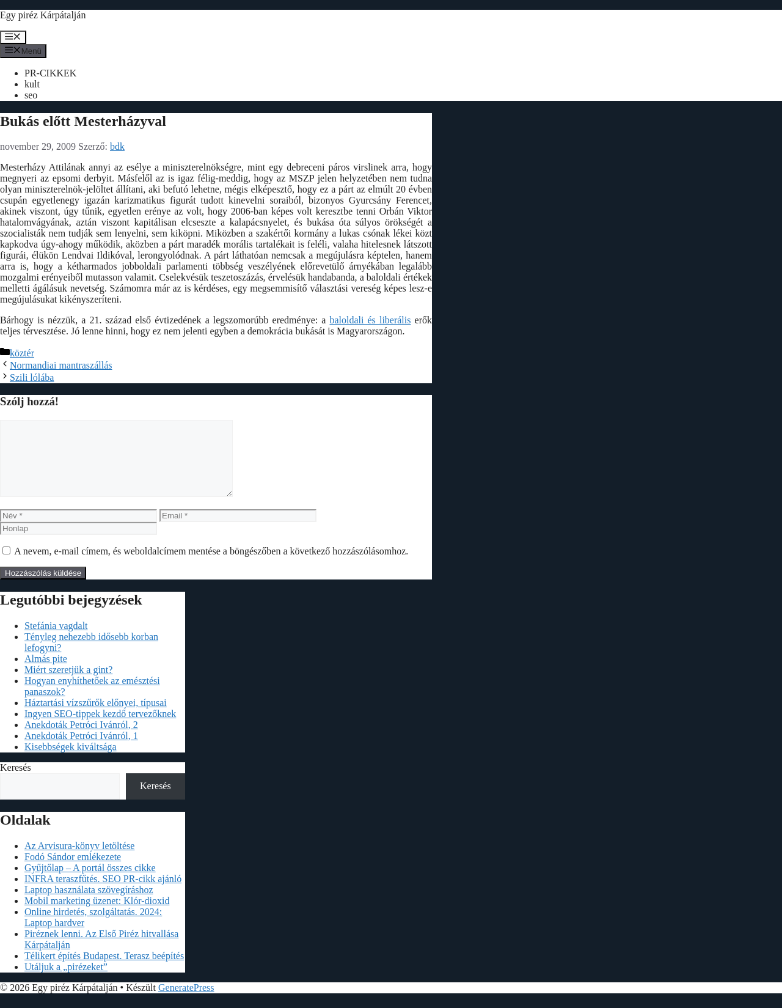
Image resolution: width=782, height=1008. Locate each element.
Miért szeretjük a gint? (68, 684)
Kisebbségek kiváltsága (70, 761)
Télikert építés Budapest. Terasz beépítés (104, 970)
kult (32, 84)
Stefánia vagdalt (56, 640)
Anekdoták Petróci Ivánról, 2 (81, 739)
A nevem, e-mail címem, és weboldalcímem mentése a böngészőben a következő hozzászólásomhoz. (211, 566)
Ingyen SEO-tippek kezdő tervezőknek (100, 728)
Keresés (15, 782)
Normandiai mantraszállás (61, 365)
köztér (22, 353)
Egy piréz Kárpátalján (43, 15)
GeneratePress (186, 1002)
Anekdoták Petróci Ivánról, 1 (81, 750)
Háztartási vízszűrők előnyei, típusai (95, 717)
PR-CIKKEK (50, 73)
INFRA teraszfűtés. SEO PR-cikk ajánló (102, 893)
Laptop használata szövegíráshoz (88, 904)
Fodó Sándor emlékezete (72, 871)
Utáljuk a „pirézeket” (66, 981)
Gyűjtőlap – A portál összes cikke (90, 882)
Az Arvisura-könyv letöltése (79, 860)
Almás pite (45, 673)
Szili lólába (32, 377)
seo (30, 95)
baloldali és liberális (370, 320)
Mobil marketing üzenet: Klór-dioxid (96, 915)
